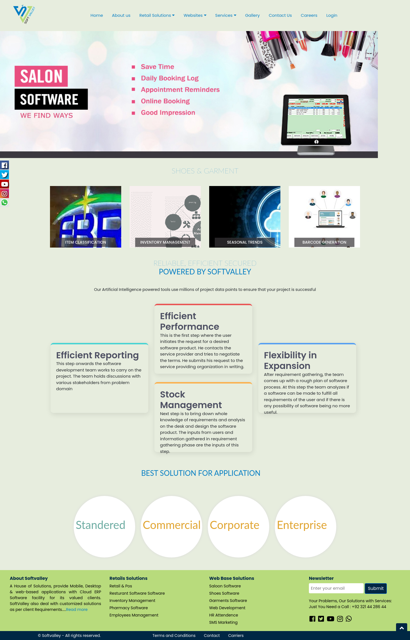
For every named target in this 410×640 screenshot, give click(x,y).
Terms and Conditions (174, 635)
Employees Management (133, 615)
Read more (77, 609)
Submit (376, 588)
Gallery (252, 15)
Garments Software (228, 600)
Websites (194, 15)
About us (121, 15)
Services (225, 15)
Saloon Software (225, 586)
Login (331, 15)
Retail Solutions (157, 15)
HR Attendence (223, 615)
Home (96, 15)
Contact (212, 635)
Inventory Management (132, 600)
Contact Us (280, 15)
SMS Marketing (223, 622)
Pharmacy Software (128, 608)
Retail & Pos (120, 586)
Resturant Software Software (137, 593)
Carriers (236, 635)
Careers (309, 15)
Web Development (227, 608)
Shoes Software (224, 593)
